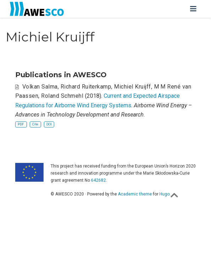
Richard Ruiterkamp (86, 86)
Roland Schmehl (62, 95)
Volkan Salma (40, 86)
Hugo (164, 194)
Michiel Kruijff (132, 86)
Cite (35, 124)
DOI (49, 124)
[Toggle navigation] (193, 9)
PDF (21, 124)
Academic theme (135, 194)
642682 (98, 180)
